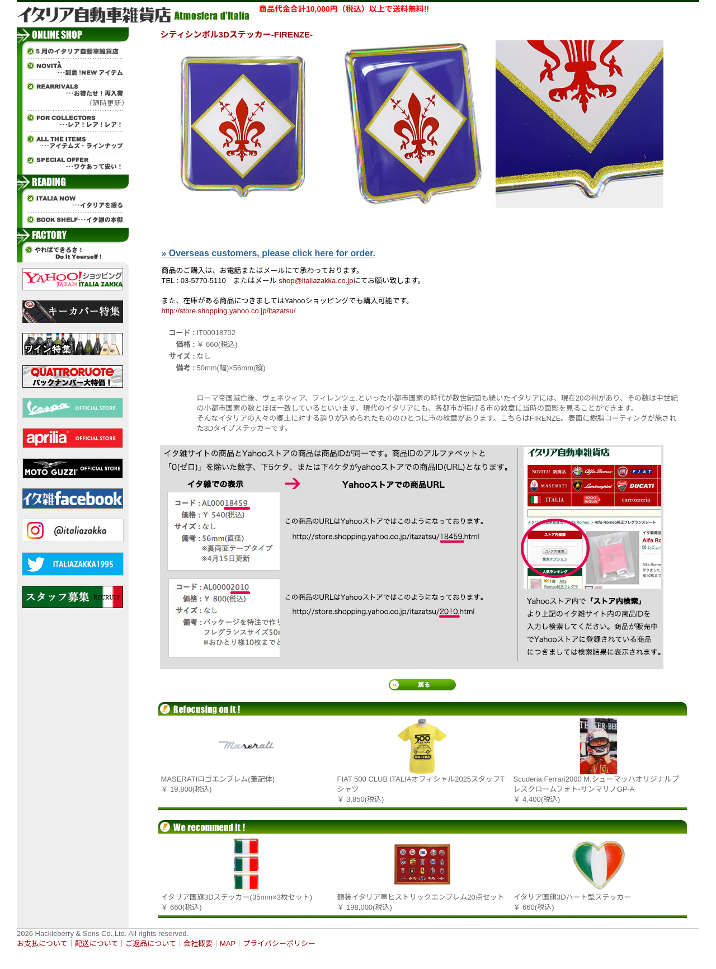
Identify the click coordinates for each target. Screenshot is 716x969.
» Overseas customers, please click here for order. (268, 253)
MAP (227, 943)
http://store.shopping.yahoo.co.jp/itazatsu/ (229, 311)
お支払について (42, 943)
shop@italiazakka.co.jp (316, 280)
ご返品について (150, 943)
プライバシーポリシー (279, 943)
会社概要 (198, 943)
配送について (97, 943)
